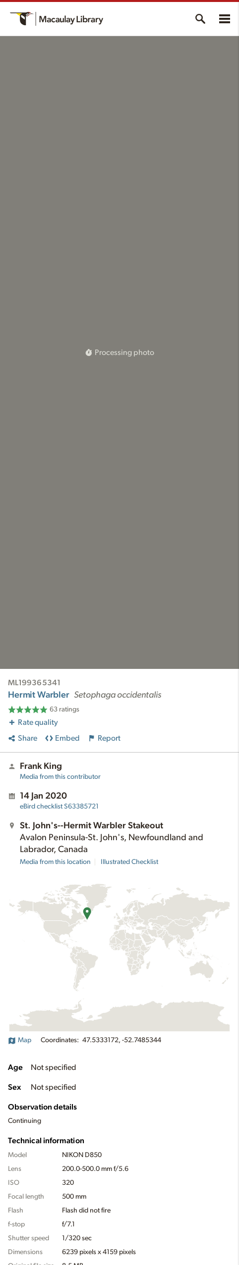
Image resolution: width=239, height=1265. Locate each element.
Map (19, 1040)
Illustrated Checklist (129, 862)
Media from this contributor (60, 776)
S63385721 (59, 806)
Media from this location (55, 862)
